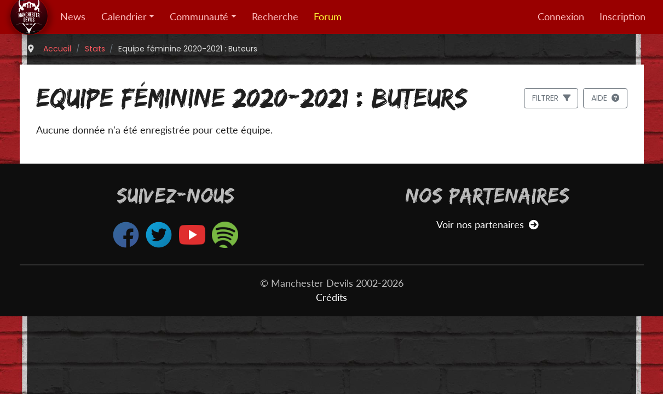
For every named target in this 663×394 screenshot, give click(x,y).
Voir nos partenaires (487, 224)
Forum (328, 16)
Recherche (275, 16)
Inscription (622, 16)
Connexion (561, 16)
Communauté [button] (199, 16)
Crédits (331, 297)
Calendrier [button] (124, 16)
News (72, 16)
